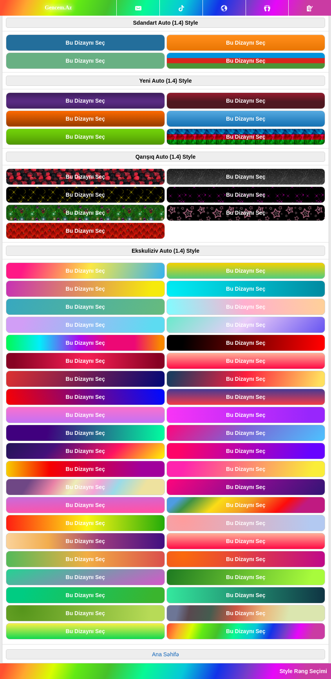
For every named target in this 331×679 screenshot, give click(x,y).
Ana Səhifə (165, 654)
